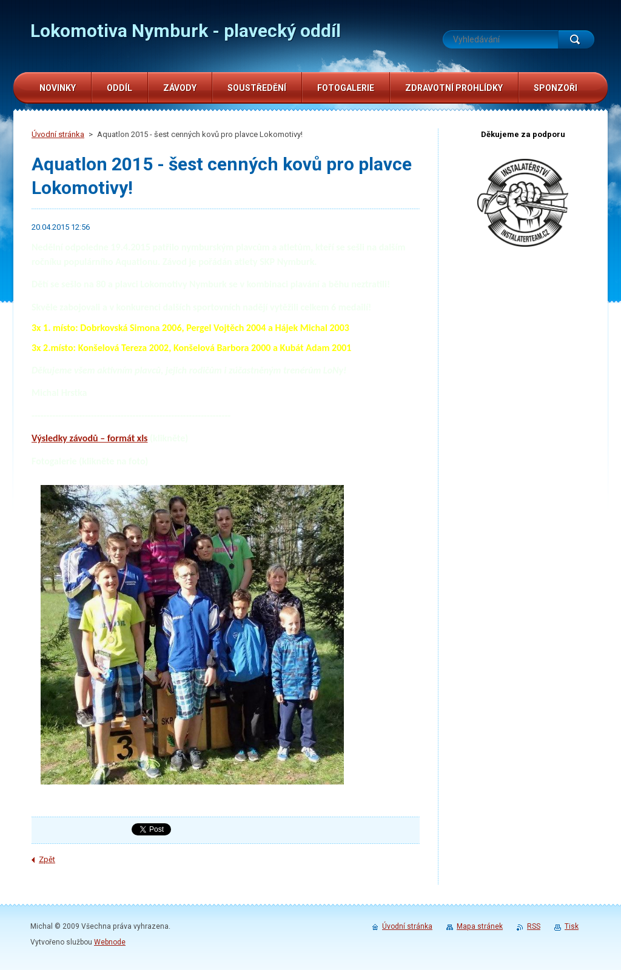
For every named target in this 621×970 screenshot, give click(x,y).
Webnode (110, 942)
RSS (533, 926)
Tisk (572, 926)
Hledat (576, 39)
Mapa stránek (480, 926)
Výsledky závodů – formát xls (89, 438)
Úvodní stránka (58, 134)
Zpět (47, 859)
